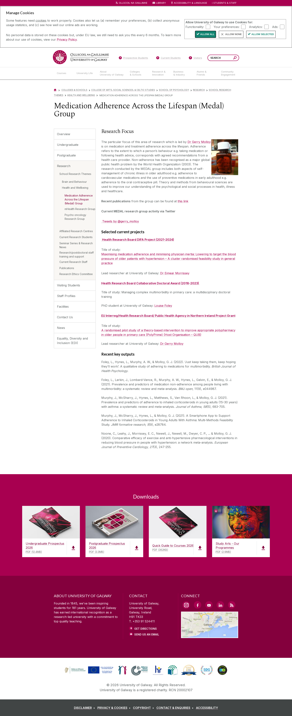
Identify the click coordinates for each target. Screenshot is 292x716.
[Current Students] (168, 58)
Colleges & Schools (74, 90)
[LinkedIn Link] (220, 605)
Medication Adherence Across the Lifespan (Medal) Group (79, 199)
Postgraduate (66, 155)
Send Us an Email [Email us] (146, 634)
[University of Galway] (81, 57)
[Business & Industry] (181, 73)
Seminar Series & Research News (76, 245)
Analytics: (256, 27)
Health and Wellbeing (81, 95)
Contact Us (65, 317)
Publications (66, 268)
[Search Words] (223, 58)
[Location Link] (209, 636)
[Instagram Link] (186, 605)
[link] (88, 670)
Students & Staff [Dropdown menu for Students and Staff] (225, 2)
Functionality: (194, 27)
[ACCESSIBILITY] (207, 708)
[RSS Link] (231, 605)
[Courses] (64, 73)
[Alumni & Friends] (206, 73)
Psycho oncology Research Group (75, 216)
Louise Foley (163, 305)
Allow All (207, 34)
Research (199, 90)
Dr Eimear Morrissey (174, 273)
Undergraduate (67, 145)
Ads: (275, 27)
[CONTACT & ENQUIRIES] (175, 708)
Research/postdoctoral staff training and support (76, 254)
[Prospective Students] (133, 58)
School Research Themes (75, 173)
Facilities (63, 306)
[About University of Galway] (112, 73)
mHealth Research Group (80, 209)
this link (183, 201)
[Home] (55, 90)
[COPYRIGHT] (144, 708)
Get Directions (145, 628)
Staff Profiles (66, 296)
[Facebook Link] (197, 605)
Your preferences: (226, 27)
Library (161, 2)
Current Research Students (76, 237)
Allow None (233, 34)
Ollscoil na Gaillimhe (133, 2)
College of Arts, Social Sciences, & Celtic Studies (123, 90)
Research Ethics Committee (76, 274)
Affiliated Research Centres (76, 231)
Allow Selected (262, 34)
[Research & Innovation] (159, 73)
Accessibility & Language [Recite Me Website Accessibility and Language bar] (189, 3)
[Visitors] (195, 58)
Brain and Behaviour (74, 181)
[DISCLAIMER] (85, 708)
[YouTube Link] (209, 605)
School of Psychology (174, 90)
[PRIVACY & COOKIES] (114, 708)
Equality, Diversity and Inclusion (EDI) (72, 341)
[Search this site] (235, 58)
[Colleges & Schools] (138, 73)
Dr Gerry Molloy (199, 142)
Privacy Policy (67, 39)
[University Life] (85, 73)
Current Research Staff (73, 261)
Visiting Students (68, 285)
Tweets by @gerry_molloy (120, 221)
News (61, 328)
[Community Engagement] (228, 73)
